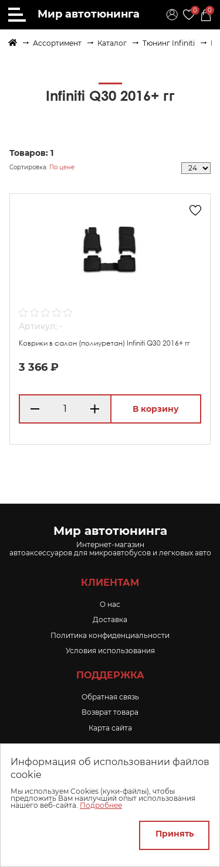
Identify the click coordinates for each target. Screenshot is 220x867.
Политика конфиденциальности (110, 635)
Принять (174, 833)
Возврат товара (110, 712)
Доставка (110, 619)
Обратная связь (110, 696)
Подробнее (101, 805)
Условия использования (110, 650)
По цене (62, 167)
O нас (110, 604)
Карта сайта (110, 727)
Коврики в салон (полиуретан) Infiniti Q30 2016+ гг (104, 343)
